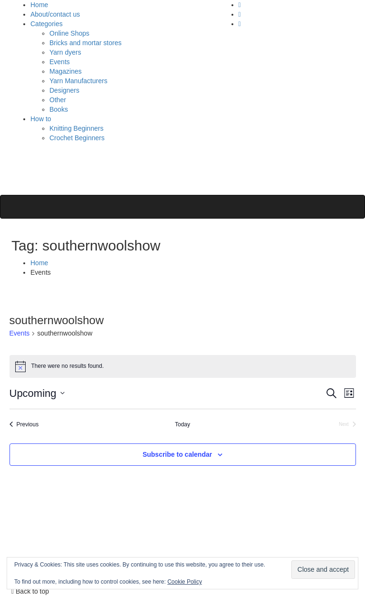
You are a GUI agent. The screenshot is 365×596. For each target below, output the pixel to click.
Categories (46, 24)
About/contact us (55, 14)
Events (59, 62)
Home (39, 5)
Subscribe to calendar (177, 454)
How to (40, 119)
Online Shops (69, 33)
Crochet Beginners (77, 138)
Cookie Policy (184, 581)
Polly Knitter (57, 166)
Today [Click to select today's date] (182, 424)
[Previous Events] (24, 425)
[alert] (183, 366)
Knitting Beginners (76, 128)
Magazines (65, 71)
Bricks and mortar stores (85, 43)
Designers (64, 90)
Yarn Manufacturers (78, 81)
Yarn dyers (65, 52)
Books (58, 109)
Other (57, 100)
